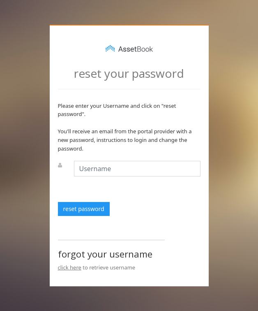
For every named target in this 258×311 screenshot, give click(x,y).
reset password (83, 209)
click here (69, 267)
